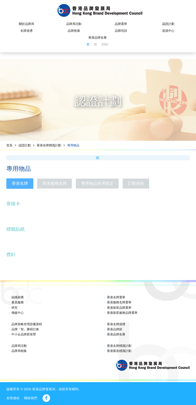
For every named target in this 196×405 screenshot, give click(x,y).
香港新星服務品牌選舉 (122, 313)
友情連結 (13, 398)
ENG (105, 44)
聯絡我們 (30, 398)
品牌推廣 (74, 31)
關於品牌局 (26, 24)
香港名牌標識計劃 (49, 145)
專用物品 (73, 145)
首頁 (9, 145)
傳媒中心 (17, 313)
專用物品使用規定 (97, 183)
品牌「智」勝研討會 (25, 329)
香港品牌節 (114, 329)
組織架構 (17, 297)
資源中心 (168, 31)
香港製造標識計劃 (119, 351)
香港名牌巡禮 (116, 324)
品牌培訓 (121, 31)
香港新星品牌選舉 (119, 307)
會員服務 (17, 302)
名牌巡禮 (26, 31)
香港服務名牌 (54, 183)
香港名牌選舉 (116, 297)
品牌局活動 (73, 24)
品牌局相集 (19, 351)
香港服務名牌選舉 (119, 302)
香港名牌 (20, 183)
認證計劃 (168, 24)
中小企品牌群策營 (23, 334)
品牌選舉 (121, 24)
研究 (14, 307)
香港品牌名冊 (97, 37)
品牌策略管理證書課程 (26, 324)
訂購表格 (136, 183)
